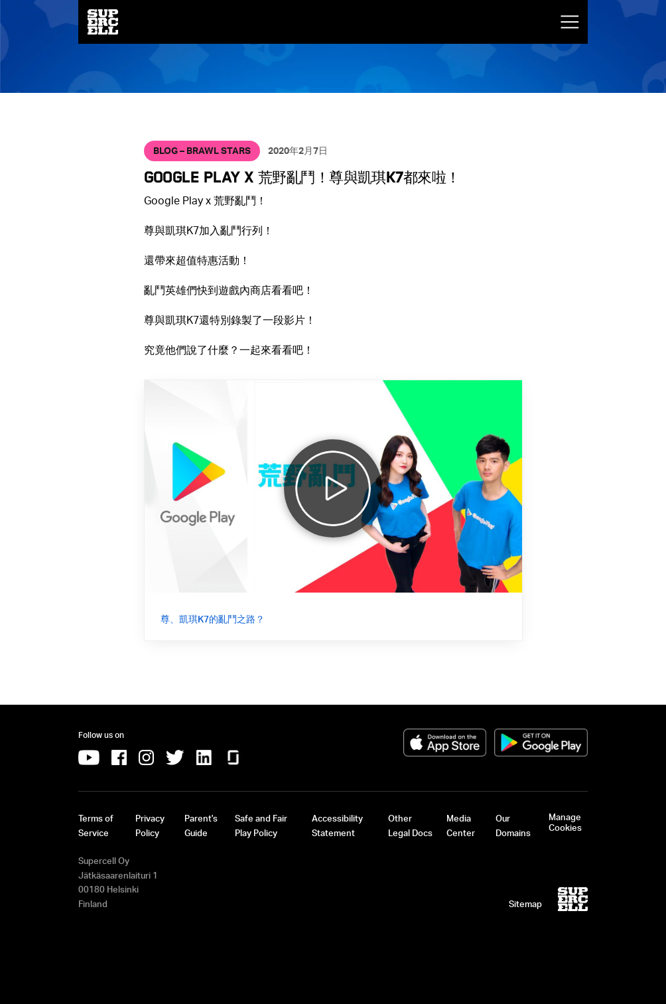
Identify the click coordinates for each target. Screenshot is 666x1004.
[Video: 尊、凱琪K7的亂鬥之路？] (333, 510)
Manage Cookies (565, 822)
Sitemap (525, 903)
